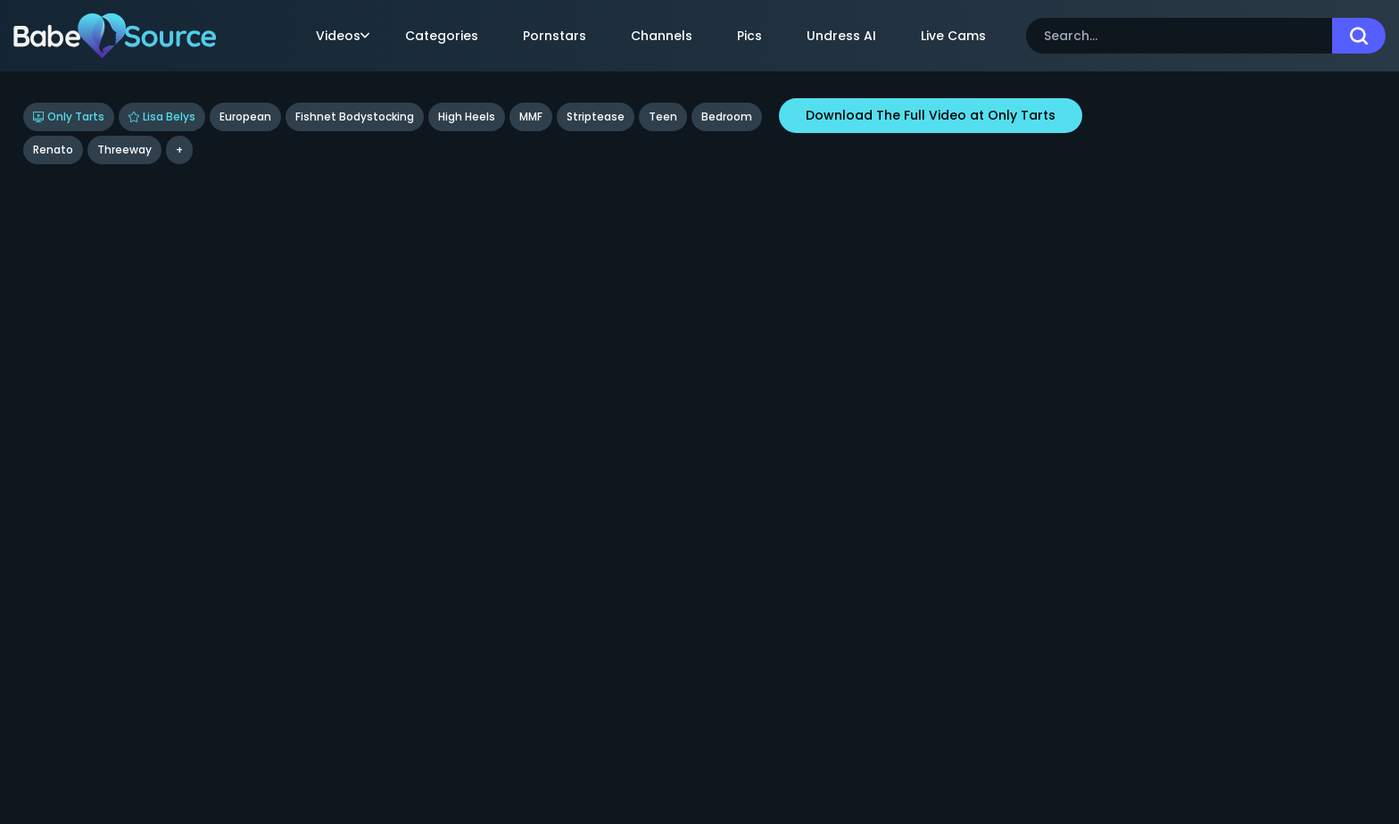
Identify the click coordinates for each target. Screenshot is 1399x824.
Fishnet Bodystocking (354, 116)
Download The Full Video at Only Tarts (930, 115)
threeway (124, 149)
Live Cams (953, 36)
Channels (661, 36)
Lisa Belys (161, 116)
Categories (441, 36)
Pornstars (554, 36)
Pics (749, 36)
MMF (530, 116)
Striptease (596, 116)
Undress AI (841, 36)
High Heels (466, 116)
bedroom (726, 116)
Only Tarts (68, 116)
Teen (663, 116)
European (245, 116)
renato (53, 149)
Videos (342, 36)
